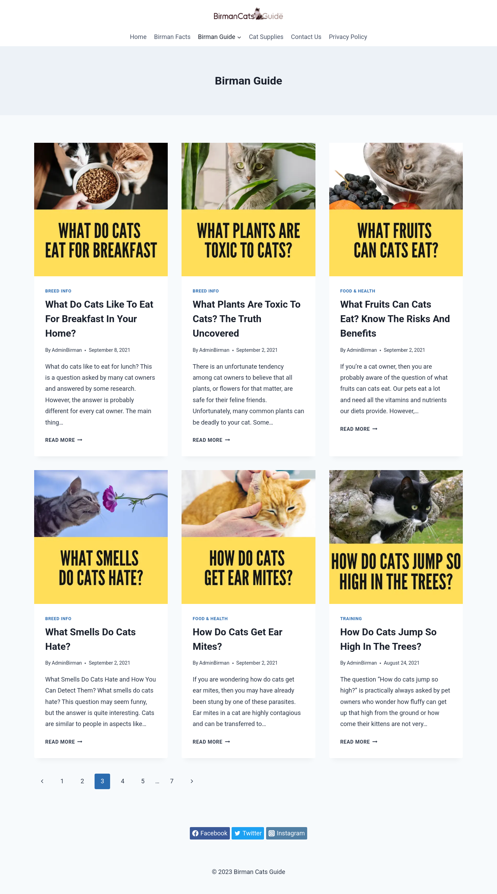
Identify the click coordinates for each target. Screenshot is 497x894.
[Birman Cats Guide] (248, 14)
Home (138, 36)
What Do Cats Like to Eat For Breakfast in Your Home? (99, 319)
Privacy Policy (348, 36)
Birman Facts (172, 36)
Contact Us (306, 36)
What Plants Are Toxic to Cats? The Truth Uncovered (246, 319)
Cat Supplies (266, 36)
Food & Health (358, 291)
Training (351, 618)
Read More (63, 440)
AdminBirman (67, 350)
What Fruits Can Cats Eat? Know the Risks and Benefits (395, 319)
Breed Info (58, 291)
